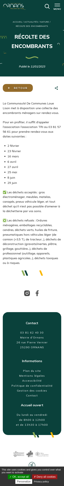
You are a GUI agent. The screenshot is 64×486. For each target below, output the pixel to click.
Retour (18, 88)
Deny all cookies (45, 476)
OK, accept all (19, 476)
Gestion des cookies (32, 390)
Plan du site (32, 370)
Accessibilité (32, 380)
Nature (44, 22)
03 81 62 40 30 (32, 332)
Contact (32, 395)
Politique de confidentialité (32, 385)
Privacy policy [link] (41, 481)
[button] (47, 6)
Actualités (31, 22)
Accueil (17, 22)
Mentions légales (32, 375)
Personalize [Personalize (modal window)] (24, 481)
